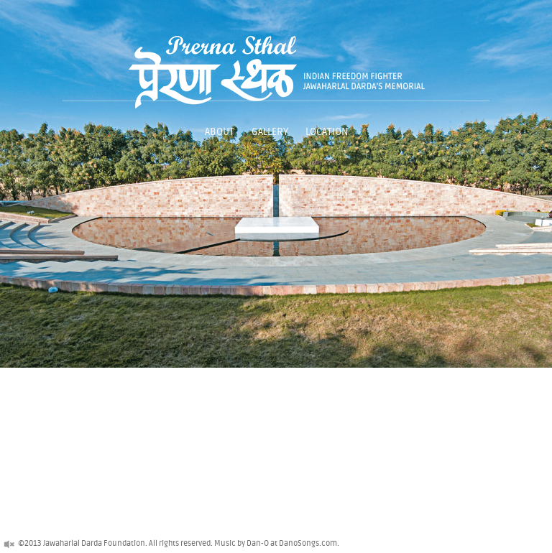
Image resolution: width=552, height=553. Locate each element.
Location (326, 132)
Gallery (270, 132)
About (219, 132)
